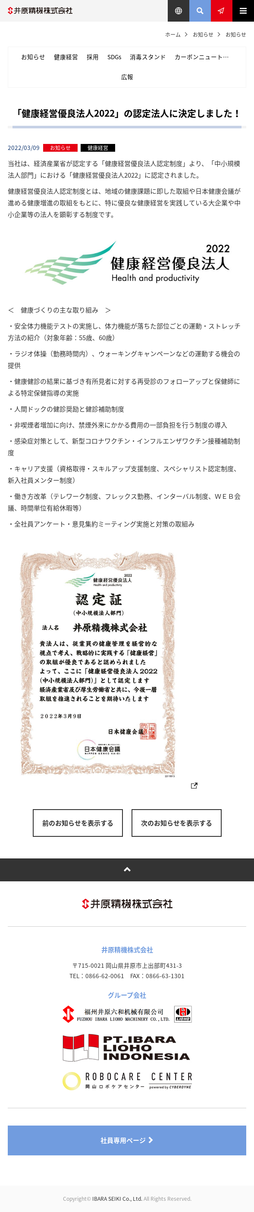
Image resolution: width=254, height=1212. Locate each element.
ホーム (173, 34)
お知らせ (203, 34)
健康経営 (66, 56)
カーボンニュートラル (205, 56)
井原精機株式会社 (40, 11)
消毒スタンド (148, 56)
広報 (127, 76)
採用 (93, 56)
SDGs (114, 56)
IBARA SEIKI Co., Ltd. (117, 1198)
